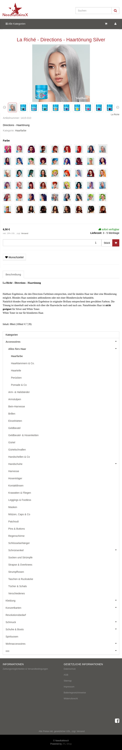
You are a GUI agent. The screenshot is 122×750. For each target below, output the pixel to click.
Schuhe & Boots (62, 629)
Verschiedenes (16, 593)
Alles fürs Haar (63, 348)
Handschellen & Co (19, 456)
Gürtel (11, 442)
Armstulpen (14, 399)
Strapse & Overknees (20, 564)
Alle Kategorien (15, 23)
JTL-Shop (67, 744)
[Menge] (52, 242)
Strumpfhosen (16, 571)
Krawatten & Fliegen (19, 492)
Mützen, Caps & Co (19, 514)
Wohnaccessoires (62, 643)
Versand (24, 233)
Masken (12, 507)
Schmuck (62, 622)
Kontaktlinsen (15, 485)
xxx (62, 650)
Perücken (16, 377)
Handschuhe (63, 463)
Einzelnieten (15, 420)
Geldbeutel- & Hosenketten (23, 435)
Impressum (69, 686)
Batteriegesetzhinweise (75, 692)
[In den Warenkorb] (115, 242)
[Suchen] (94, 10)
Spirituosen (12, 636)
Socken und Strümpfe (20, 557)
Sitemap (68, 681)
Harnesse (13, 471)
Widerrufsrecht (71, 698)
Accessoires (62, 341)
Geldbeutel (14, 428)
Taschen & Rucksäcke (20, 579)
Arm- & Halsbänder (19, 392)
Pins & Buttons (16, 528)
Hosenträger (15, 478)
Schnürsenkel (63, 550)
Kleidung (62, 600)
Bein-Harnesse (16, 406)
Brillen (11, 413)
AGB (66, 675)
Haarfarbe (20, 130)
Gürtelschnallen (17, 449)
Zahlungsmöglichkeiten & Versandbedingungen (25, 669)
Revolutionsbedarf (16, 615)
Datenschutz (70, 669)
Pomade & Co (19, 384)
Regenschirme (16, 535)
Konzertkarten (62, 607)
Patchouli (13, 521)
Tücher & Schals (17, 586)
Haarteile (16, 370)
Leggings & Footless (19, 500)
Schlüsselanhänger (19, 543)
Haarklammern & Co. (23, 363)
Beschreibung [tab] (13, 274)
